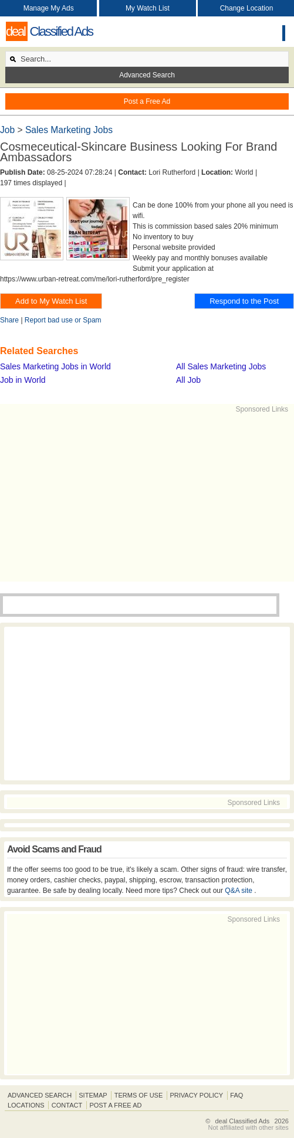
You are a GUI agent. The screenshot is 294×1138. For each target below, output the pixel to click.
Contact (67, 1105)
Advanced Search (147, 75)
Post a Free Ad (147, 101)
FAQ (236, 1095)
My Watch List (148, 8)
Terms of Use (138, 1095)
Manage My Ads (48, 8)
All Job (188, 380)
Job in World (23, 380)
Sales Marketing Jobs (69, 130)
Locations (26, 1105)
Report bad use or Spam (63, 320)
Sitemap (93, 1095)
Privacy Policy (196, 1095)
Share (9, 320)
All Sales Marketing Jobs (221, 366)
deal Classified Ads (242, 1121)
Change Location (246, 8)
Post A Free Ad (115, 1105)
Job (8, 130)
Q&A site (239, 890)
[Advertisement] (149, 497)
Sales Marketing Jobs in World (55, 366)
